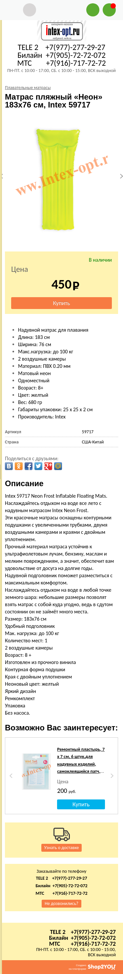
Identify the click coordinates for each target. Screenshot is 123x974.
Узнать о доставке (61, 847)
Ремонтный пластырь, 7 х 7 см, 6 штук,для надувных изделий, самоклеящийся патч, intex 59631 (81, 764)
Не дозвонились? (61, 903)
